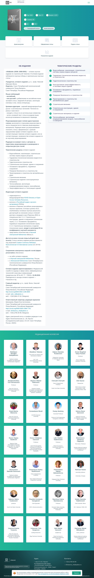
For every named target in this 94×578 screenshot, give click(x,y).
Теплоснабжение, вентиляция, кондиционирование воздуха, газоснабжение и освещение (69, 119)
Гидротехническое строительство (65, 81)
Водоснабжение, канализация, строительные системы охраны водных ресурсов (69, 71)
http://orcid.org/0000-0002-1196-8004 (18, 292)
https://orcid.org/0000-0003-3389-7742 (18, 308)
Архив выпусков (49, 28)
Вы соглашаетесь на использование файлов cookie (53, 574)
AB (10, 2)
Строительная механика (61, 104)
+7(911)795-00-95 (71, 562)
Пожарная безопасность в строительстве (67, 95)
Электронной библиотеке (19, 261)
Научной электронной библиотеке (22, 258)
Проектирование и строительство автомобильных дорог (65, 99)
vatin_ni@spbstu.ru (17, 294)
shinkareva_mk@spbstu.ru (19, 311)
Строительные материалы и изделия (66, 113)
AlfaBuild (12, 560)
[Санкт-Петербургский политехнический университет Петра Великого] (6, 562)
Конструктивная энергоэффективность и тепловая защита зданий (67, 85)
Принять (76, 573)
